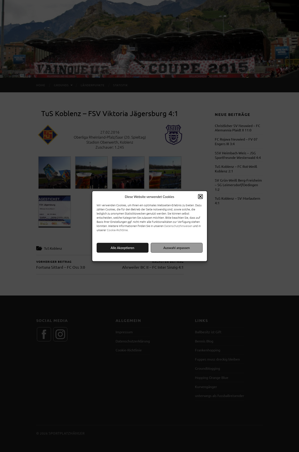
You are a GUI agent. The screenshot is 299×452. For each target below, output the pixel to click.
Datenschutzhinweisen (178, 225)
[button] (200, 196)
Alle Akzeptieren (122, 248)
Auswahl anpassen (176, 248)
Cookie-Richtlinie (117, 230)
